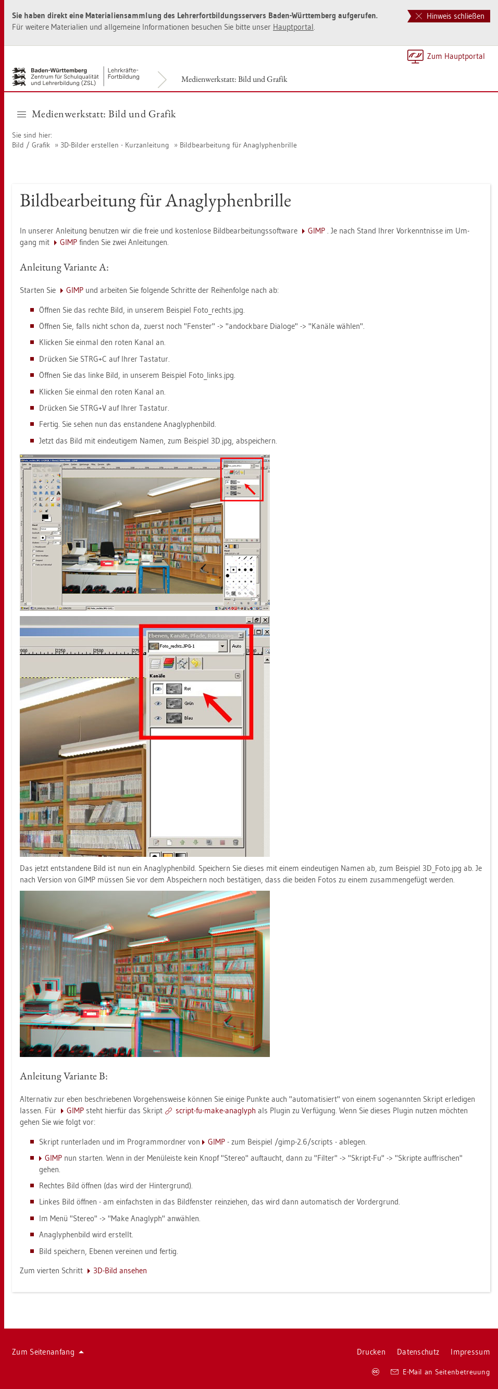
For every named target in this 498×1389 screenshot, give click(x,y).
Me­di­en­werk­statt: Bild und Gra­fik (234, 79)
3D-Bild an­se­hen (120, 1270)
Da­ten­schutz (418, 1352)
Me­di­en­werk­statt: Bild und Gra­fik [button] (96, 113)
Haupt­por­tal (293, 27)
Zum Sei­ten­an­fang (48, 1352)
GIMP (316, 231)
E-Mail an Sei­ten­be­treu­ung (440, 1371)
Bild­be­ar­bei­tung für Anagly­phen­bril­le (238, 145)
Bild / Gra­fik (31, 145)
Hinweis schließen (450, 16)
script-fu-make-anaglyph (216, 1110)
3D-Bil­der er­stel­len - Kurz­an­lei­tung (114, 145)
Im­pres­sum (470, 1352)
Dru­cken (371, 1352)
